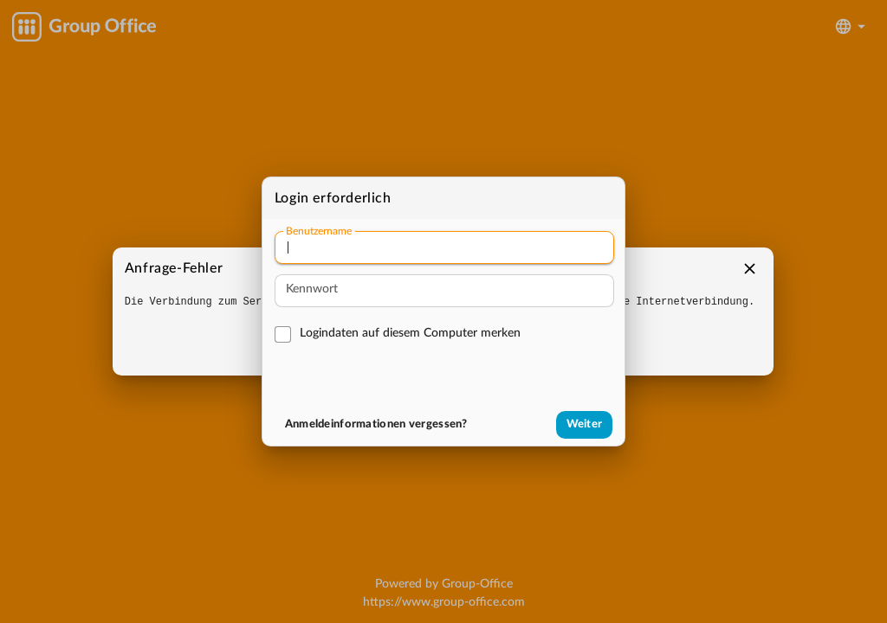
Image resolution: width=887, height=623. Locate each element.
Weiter (585, 424)
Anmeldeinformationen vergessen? (376, 424)
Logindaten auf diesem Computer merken (410, 333)
